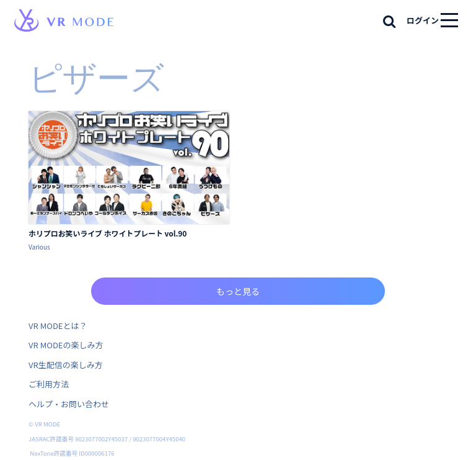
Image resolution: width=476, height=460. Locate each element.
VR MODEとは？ (58, 325)
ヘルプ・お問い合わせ (69, 404)
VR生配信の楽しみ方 (66, 365)
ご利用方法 (49, 384)
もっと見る (238, 291)
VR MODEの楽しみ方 (66, 345)
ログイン (423, 20)
